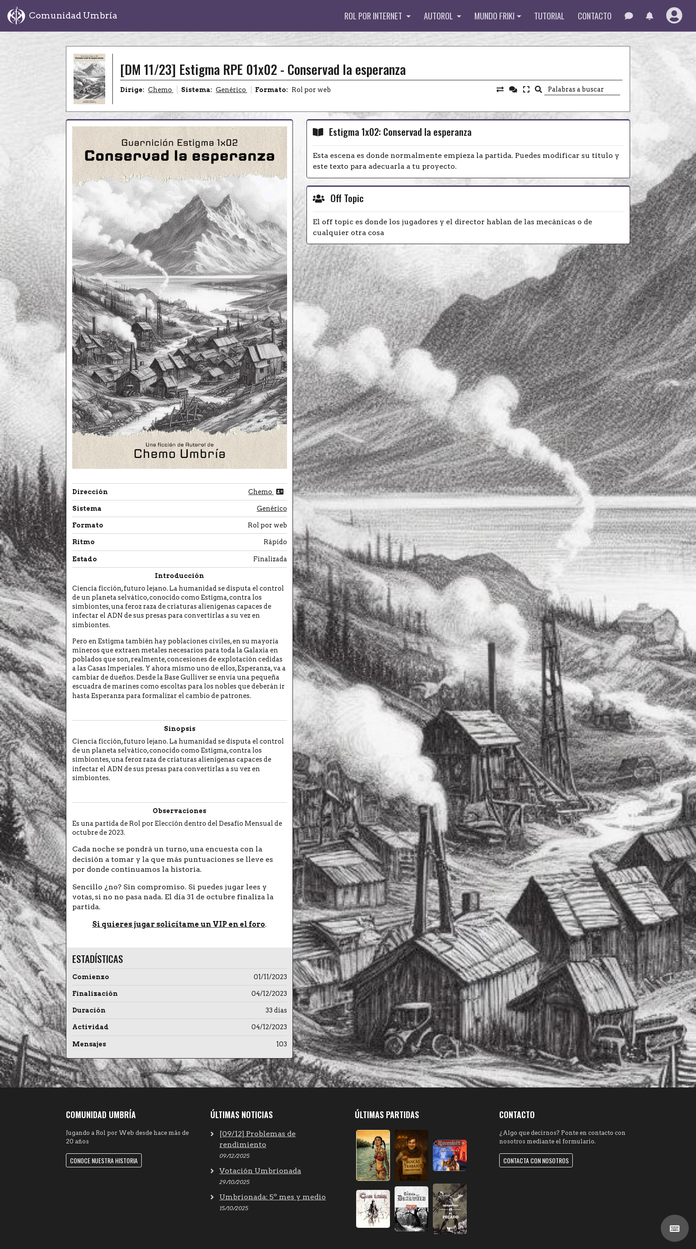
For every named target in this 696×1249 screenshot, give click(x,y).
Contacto (595, 15)
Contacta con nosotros (536, 1160)
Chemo (160, 90)
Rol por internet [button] (374, 15)
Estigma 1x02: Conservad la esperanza (400, 132)
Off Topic (347, 198)
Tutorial (549, 15)
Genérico (231, 90)
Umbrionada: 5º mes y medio (272, 1197)
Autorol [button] (439, 15)
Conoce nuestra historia (104, 1160)
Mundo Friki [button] (494, 15)
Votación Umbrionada (260, 1170)
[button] (649, 16)
